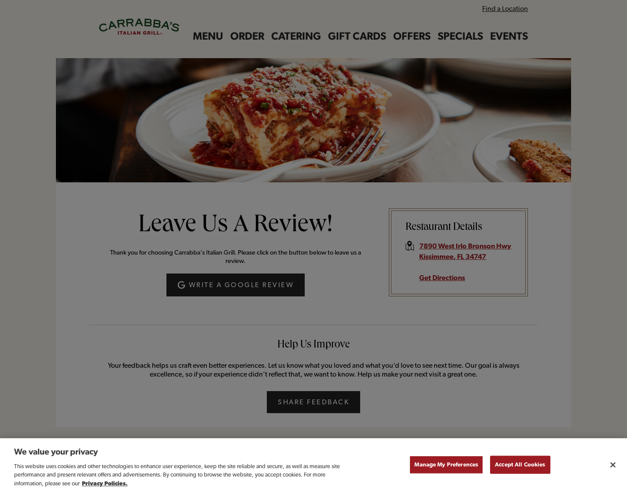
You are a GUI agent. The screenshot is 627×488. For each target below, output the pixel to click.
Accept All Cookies (520, 469)
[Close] (613, 469)
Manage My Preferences (446, 469)
